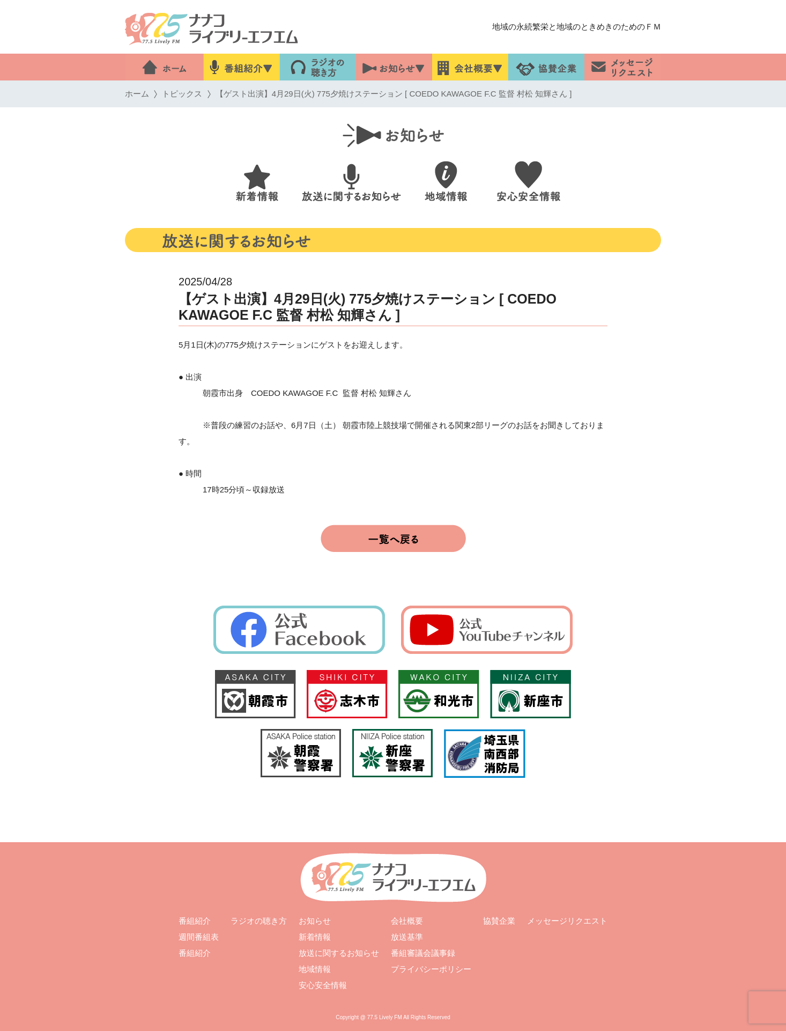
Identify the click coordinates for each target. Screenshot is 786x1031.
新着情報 (315, 936)
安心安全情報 (323, 985)
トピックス (182, 93)
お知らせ (315, 920)
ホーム (137, 93)
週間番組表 (199, 936)
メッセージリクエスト (567, 920)
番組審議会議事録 (423, 953)
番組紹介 (195, 920)
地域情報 (315, 969)
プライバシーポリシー (431, 969)
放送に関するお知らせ (339, 953)
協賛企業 (499, 920)
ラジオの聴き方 (259, 920)
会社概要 (407, 920)
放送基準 (407, 936)
